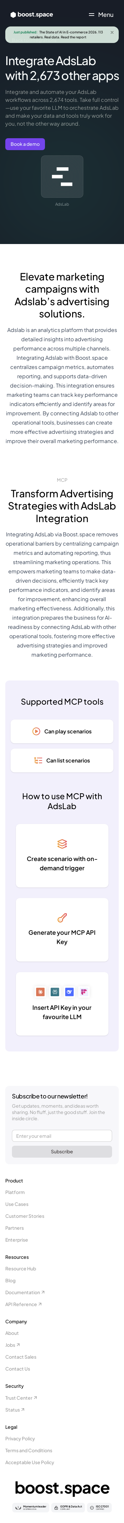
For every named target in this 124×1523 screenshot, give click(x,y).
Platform (15, 1192)
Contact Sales (20, 1357)
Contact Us (17, 1369)
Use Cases (16, 1204)
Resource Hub (20, 1268)
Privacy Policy (20, 1438)
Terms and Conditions (28, 1450)
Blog (10, 1280)
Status (15, 1410)
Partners (14, 1228)
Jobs (13, 1345)
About (12, 1333)
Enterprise (16, 1240)
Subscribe (62, 1151)
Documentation (25, 1292)
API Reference (24, 1304)
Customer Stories (24, 1216)
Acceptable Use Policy (29, 1462)
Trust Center (21, 1398)
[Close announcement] (112, 32)
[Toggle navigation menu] (101, 14)
